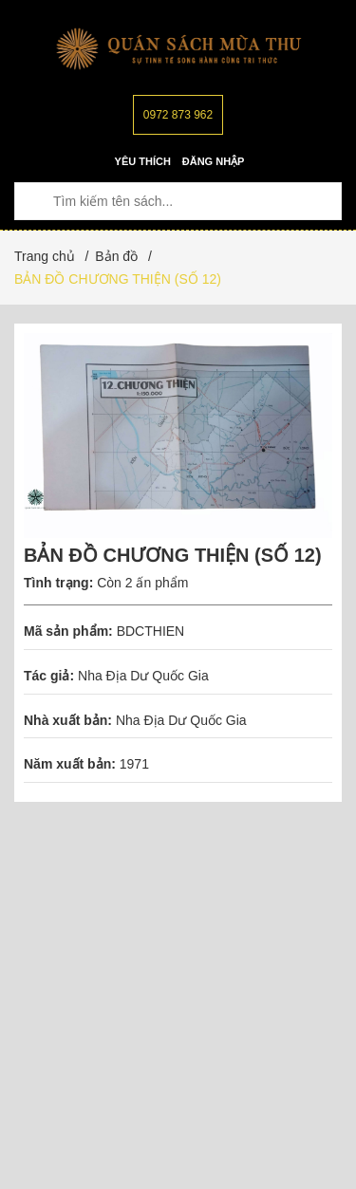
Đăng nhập (213, 161)
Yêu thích (143, 161)
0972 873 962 (178, 114)
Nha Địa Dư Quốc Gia (143, 675)
